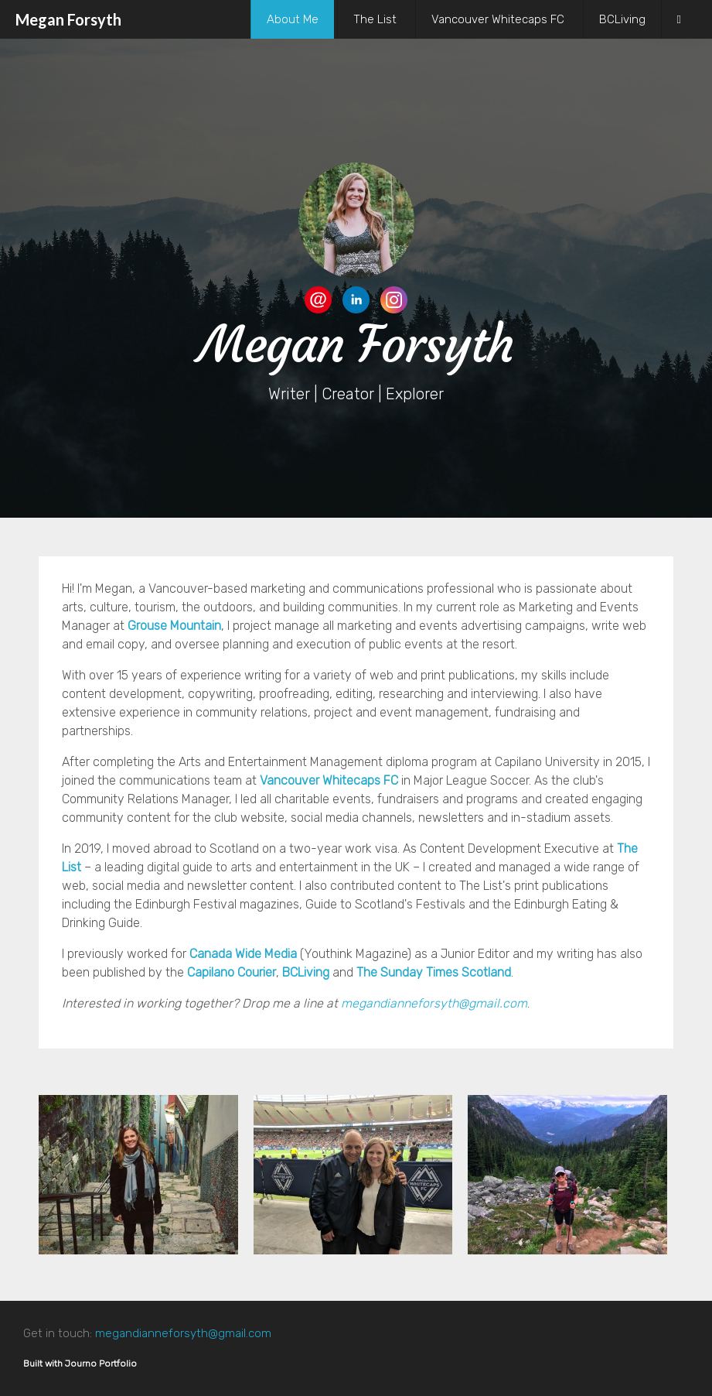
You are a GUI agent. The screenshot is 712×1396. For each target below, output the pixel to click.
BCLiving (622, 19)
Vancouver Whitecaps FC (497, 19)
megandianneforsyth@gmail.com (434, 1003)
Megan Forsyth (68, 19)
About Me (293, 19)
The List (375, 19)
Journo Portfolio (101, 1363)
